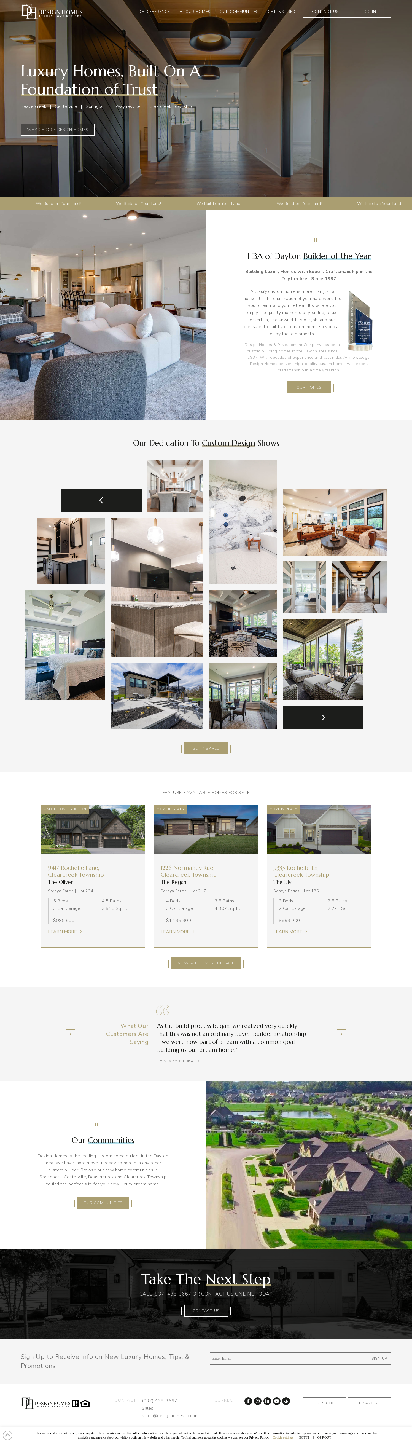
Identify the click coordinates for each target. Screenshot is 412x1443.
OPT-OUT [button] (324, 1437)
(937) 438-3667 (172, 1294)
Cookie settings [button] (283, 1437)
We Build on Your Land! (37, 203)
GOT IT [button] (304, 1437)
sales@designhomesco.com (170, 1416)
